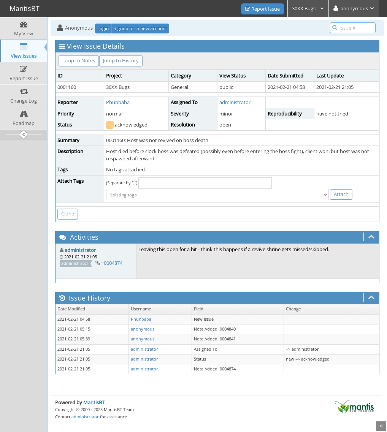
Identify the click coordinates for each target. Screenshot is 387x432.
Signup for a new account (140, 28)
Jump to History (121, 60)
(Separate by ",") (121, 182)
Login (103, 28)
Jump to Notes (78, 60)
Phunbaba (118, 102)
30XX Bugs (308, 8)
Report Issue (262, 8)
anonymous (142, 329)
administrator (235, 102)
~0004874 (111, 263)
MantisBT (94, 402)
